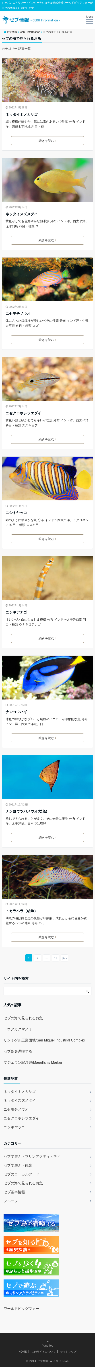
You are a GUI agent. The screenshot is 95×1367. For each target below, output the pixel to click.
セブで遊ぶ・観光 (18, 1165)
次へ (64, 958)
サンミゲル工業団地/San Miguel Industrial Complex (44, 1040)
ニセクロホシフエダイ (23, 413)
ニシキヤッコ (16, 513)
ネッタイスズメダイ (22, 214)
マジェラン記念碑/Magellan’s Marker (33, 1062)
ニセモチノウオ (18, 314)
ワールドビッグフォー (21, 1309)
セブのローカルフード (21, 1174)
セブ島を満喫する (18, 1051)
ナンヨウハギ (16, 712)
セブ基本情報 (14, 1192)
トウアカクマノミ (18, 1029)
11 (55, 958)
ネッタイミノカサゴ (22, 114)
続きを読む (47, 140)
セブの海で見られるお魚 (23, 1018)
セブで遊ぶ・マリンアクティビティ (32, 1156)
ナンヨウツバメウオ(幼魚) (26, 811)
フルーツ (11, 1201)
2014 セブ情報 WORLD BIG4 (49, 1361)
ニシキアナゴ (16, 612)
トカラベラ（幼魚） (22, 911)
